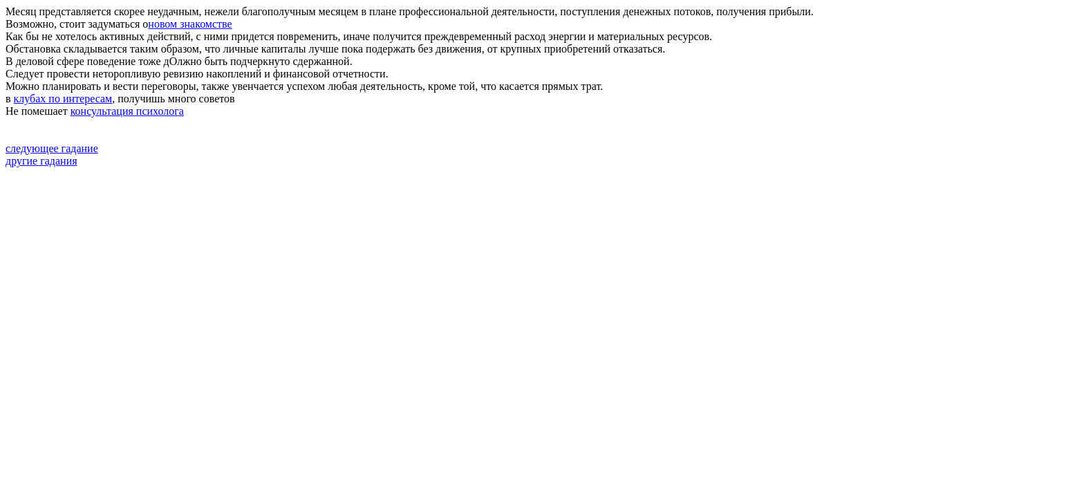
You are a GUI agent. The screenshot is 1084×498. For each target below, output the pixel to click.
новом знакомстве (190, 24)
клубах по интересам (63, 98)
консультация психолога (127, 111)
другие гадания (41, 161)
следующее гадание (52, 148)
